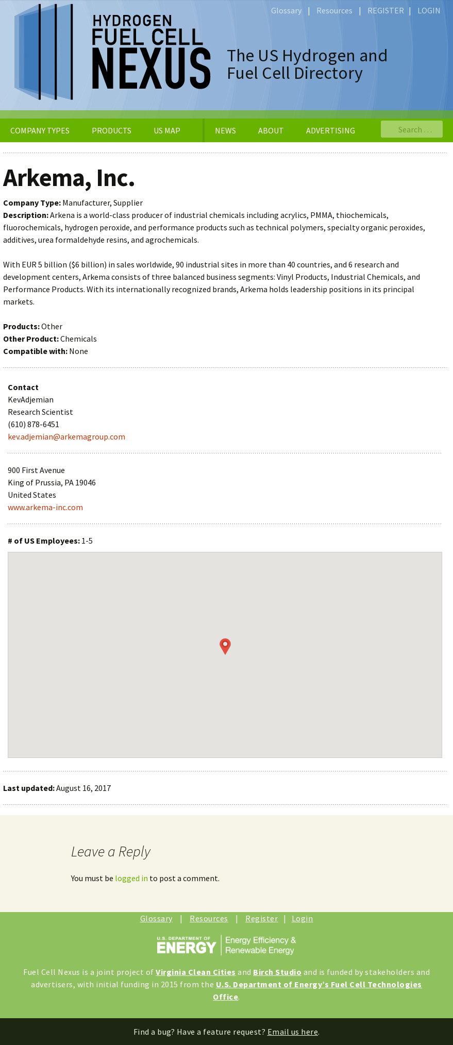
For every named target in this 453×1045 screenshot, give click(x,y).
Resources (334, 10)
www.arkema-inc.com (45, 507)
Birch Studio (277, 972)
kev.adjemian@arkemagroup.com (66, 436)
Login (302, 918)
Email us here (292, 1031)
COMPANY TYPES (40, 130)
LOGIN (429, 10)
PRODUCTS (111, 130)
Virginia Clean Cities (196, 972)
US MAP (167, 130)
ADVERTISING (330, 130)
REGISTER (385, 10)
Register (261, 918)
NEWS (225, 130)
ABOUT (271, 130)
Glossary (286, 10)
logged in (131, 878)
